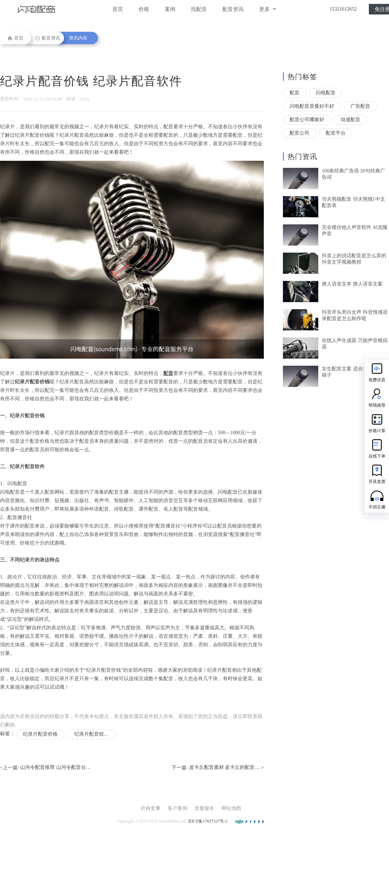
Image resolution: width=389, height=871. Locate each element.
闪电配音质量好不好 (312, 106)
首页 (117, 9)
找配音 (199, 9)
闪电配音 (326, 92)
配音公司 (299, 133)
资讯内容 (78, 38)
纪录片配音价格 (40, 734)
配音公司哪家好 (307, 119)
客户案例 (177, 808)
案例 (170, 9)
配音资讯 (233, 9)
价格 (144, 9)
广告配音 (360, 106)
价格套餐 (151, 808)
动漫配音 (350, 119)
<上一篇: (45, 768)
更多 (268, 9)
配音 (295, 92)
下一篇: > (218, 768)
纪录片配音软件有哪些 (95, 734)
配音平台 (336, 133)
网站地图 (231, 808)
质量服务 (204, 808)
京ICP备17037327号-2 (208, 821)
